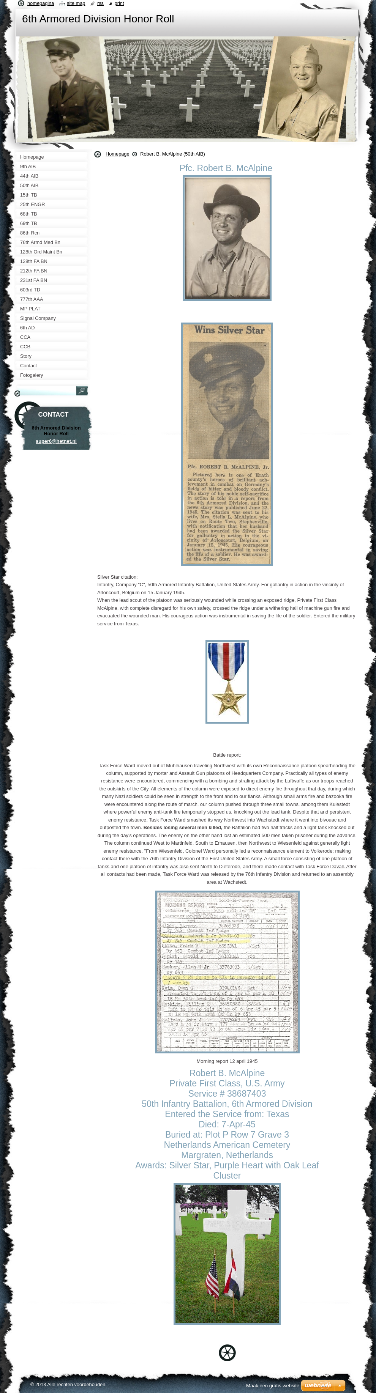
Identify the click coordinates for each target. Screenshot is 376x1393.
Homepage (118, 154)
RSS (100, 3)
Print (119, 3)
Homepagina (40, 3)
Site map (76, 3)
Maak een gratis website (272, 1385)
